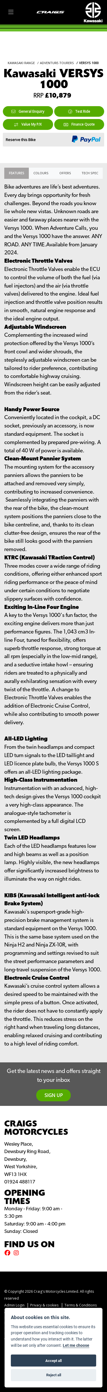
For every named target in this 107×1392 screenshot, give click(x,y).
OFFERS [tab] (65, 173)
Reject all (53, 1374)
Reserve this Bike (21, 139)
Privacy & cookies (44, 1305)
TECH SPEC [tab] (90, 173)
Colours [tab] (41, 173)
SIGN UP (54, 1095)
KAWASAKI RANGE (21, 63)
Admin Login (14, 1305)
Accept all (53, 1360)
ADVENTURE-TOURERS (57, 63)
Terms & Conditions (80, 1305)
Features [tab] (16, 173)
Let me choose (76, 1345)
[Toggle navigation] (11, 12)
